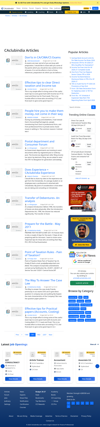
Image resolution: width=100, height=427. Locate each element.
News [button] (19, 8)
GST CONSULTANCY (12, 361)
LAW (88, 316)
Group (54, 401)
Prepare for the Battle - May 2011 (42, 225)
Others (88, 312)
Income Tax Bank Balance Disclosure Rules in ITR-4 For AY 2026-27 (82, 79)
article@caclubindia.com (82, 278)
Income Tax (73, 297)
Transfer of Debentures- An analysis (42, 199)
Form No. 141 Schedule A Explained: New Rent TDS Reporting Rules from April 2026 (83, 97)
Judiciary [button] (57, 8)
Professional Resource (76, 312)
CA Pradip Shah (32, 259)
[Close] (97, 2)
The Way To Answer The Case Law (43, 281)
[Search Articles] (79, 107)
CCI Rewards (40, 404)
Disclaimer (74, 416)
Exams (83, 309)
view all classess (82, 178)
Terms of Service (61, 416)
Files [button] (51, 8)
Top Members (41, 401)
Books (50, 12)
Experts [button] (38, 8)
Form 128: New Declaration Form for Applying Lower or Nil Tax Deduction (83, 90)
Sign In (95, 8)
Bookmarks (40, 398)
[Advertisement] (50, 33)
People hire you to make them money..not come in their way (44, 112)
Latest (14, 344)
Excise (83, 316)
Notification (24, 401)
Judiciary (7, 401)
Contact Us (50, 421)
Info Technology (86, 305)
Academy (29, 12)
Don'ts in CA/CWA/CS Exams (43, 57)
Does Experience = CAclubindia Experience (40, 171)
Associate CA (84, 360)
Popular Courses (15, 12)
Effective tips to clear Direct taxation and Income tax (42, 84)
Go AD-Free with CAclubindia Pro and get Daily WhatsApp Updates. (48, 3)
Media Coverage (36, 416)
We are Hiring (22, 416)
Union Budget (73, 316)
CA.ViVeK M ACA (32, 89)
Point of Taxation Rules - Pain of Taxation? (43, 253)
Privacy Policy (86, 416)
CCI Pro (59, 12)
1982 (38, 335)
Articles (7, 392)
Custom (80, 320)
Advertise (48, 416)
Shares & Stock (74, 309)
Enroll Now (89, 130)
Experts (22, 395)
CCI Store (65, 8)
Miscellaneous (90, 320)
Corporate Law (74, 305)
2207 (44, 335)
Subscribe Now (82, 245)
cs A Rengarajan (32, 148)
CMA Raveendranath (33, 61)
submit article (82, 283)
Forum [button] (31, 8)
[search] (93, 107)
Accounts (80, 301)
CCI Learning (56, 398)
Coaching (40, 12)
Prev (17, 335)
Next (50, 335)
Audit (86, 297)
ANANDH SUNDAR (32, 117)
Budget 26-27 (41, 392)
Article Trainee (37, 360)
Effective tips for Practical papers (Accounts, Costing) (42, 310)
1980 (26, 335)
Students (72, 301)
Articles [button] (24, 8)
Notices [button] (45, 8)
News (22, 392)
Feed (37, 395)
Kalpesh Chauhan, (33, 176)
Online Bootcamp (71, 12)
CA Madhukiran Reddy (34, 230)
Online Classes (82, 114)
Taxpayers (72, 320)
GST (80, 297)
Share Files (24, 398)
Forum (6, 395)
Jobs (83, 12)
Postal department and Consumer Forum (39, 142)
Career (88, 301)
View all (94, 344)
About (11, 416)
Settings (7, 404)
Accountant (59, 360)
